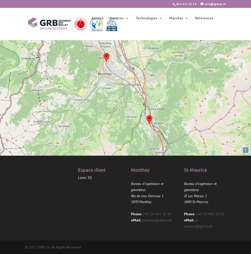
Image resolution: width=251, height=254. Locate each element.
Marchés (176, 18)
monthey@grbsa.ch (157, 220)
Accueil (97, 18)
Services (117, 18)
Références (204, 18)
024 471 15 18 (186, 4)
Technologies (147, 18)
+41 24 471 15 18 (157, 214)
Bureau (97, 30)
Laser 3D (85, 177)
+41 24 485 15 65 (210, 214)
